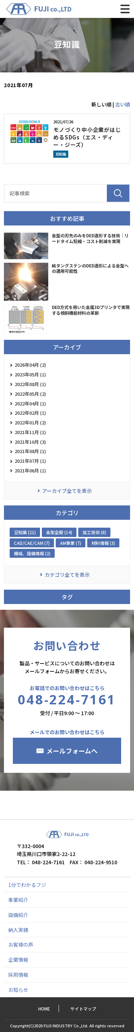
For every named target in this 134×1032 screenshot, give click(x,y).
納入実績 (18, 929)
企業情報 (18, 959)
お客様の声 (20, 944)
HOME (44, 1008)
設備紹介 (18, 914)
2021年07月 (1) (30, 460)
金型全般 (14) (59, 532)
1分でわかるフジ (27, 884)
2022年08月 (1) (30, 384)
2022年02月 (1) (30, 412)
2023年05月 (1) (30, 374)
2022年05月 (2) (30, 393)
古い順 (122, 104)
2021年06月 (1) (30, 470)
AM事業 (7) (70, 543)
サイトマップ (83, 1008)
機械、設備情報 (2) (32, 553)
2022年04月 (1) (30, 403)
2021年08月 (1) (30, 451)
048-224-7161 (67, 699)
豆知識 (60, 154)
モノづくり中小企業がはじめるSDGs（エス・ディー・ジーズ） (87, 137)
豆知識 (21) (25, 532)
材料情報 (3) (103, 543)
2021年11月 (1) (30, 432)
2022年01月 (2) (30, 422)
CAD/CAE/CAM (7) (32, 543)
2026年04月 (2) (30, 364)
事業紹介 (18, 899)
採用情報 (18, 974)
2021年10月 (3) (30, 441)
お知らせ (18, 989)
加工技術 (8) (94, 532)
